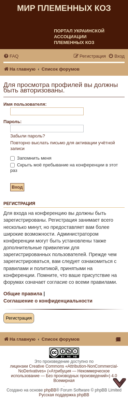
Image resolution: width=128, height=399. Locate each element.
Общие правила (22, 293)
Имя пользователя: (25, 104)
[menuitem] (10, 56)
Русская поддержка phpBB (64, 395)
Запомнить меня (31, 158)
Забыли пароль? (27, 135)
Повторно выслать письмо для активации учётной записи (62, 145)
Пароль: (12, 121)
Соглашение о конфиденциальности (48, 301)
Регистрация (19, 318)
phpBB (50, 390)
